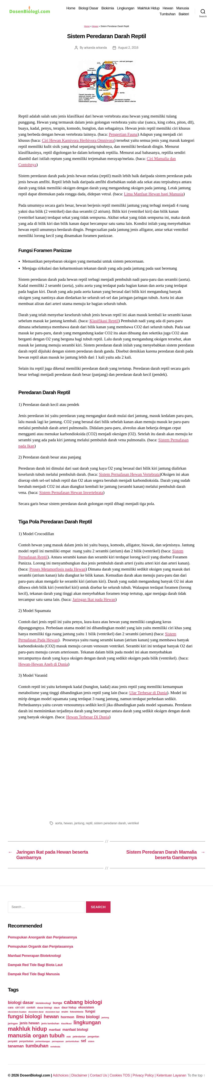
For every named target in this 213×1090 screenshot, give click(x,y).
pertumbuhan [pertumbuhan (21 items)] (72, 1041)
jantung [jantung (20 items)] (105, 1017)
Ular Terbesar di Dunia (148, 692)
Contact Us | (100, 1075)
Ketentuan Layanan (171, 1075)
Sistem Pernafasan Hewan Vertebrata (129, 474)
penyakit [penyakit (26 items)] (12, 1041)
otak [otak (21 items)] (68, 1036)
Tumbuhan (167, 14)
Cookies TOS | (121, 1075)
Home (70, 8)
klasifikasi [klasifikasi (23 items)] (66, 1023)
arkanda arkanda (95, 47)
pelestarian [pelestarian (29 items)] (79, 1036)
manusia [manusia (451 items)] (19, 1035)
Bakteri (184, 14)
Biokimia (107, 8)
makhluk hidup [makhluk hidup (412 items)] (27, 1029)
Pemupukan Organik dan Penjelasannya (40, 946)
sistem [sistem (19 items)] (91, 1041)
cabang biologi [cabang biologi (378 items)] (83, 1002)
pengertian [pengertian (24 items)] (93, 1036)
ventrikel (133, 823)
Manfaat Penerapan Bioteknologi (34, 956)
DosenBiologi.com (35, 1075)
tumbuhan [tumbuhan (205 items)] (37, 1045)
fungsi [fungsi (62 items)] (90, 1011)
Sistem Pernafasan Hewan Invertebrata (71, 492)
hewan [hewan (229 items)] (51, 1016)
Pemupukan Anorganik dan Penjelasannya (42, 937)
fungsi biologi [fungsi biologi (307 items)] (25, 1016)
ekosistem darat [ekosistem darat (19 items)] (36, 1012)
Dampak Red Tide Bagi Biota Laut (35, 965)
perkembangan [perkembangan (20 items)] (42, 1041)
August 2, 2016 (128, 47)
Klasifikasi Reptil (104, 320)
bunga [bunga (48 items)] (57, 1003)
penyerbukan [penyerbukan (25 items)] (26, 1041)
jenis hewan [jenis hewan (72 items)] (29, 1023)
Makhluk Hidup (148, 8)
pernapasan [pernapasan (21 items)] (58, 1041)
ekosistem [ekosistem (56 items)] (86, 1007)
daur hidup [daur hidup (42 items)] (69, 1007)
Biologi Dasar (88, 8)
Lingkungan (125, 8)
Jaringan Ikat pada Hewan (94, 599)
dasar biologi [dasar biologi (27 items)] (44, 1007)
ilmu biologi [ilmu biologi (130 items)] (88, 1016)
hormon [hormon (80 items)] (67, 1017)
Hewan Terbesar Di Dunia (87, 717)
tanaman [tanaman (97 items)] (16, 1046)
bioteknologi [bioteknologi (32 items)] (43, 1003)
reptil (89, 823)
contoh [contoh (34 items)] (30, 1007)
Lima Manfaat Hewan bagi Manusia (153, 194)
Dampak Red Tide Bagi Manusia (34, 974)
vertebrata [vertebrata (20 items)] (55, 1046)
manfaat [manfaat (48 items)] (54, 1029)
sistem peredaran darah (110, 823)
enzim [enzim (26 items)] (64, 1011)
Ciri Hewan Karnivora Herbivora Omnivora (78, 140)
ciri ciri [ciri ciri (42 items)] (19, 1007)
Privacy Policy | (145, 1075)
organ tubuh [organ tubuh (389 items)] (48, 1035)
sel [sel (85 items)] (83, 1041)
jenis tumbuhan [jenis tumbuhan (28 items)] (50, 1023)
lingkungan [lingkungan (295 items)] (87, 1022)
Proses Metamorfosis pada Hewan (57, 569)
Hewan (168, 8)
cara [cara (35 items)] (10, 1007)
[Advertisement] (106, 769)
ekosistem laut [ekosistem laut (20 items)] (52, 1012)
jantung (79, 823)
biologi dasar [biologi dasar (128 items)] (21, 1002)
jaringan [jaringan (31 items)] (13, 1023)
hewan (68, 823)
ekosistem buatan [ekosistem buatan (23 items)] (17, 1011)
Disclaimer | (80, 1075)
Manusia (182, 8)
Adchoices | (62, 1075)
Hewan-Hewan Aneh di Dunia (43, 664)
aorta (58, 823)
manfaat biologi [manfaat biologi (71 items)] (75, 1029)
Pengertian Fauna (123, 134)
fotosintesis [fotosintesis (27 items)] (76, 1011)
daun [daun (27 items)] (57, 1007)
